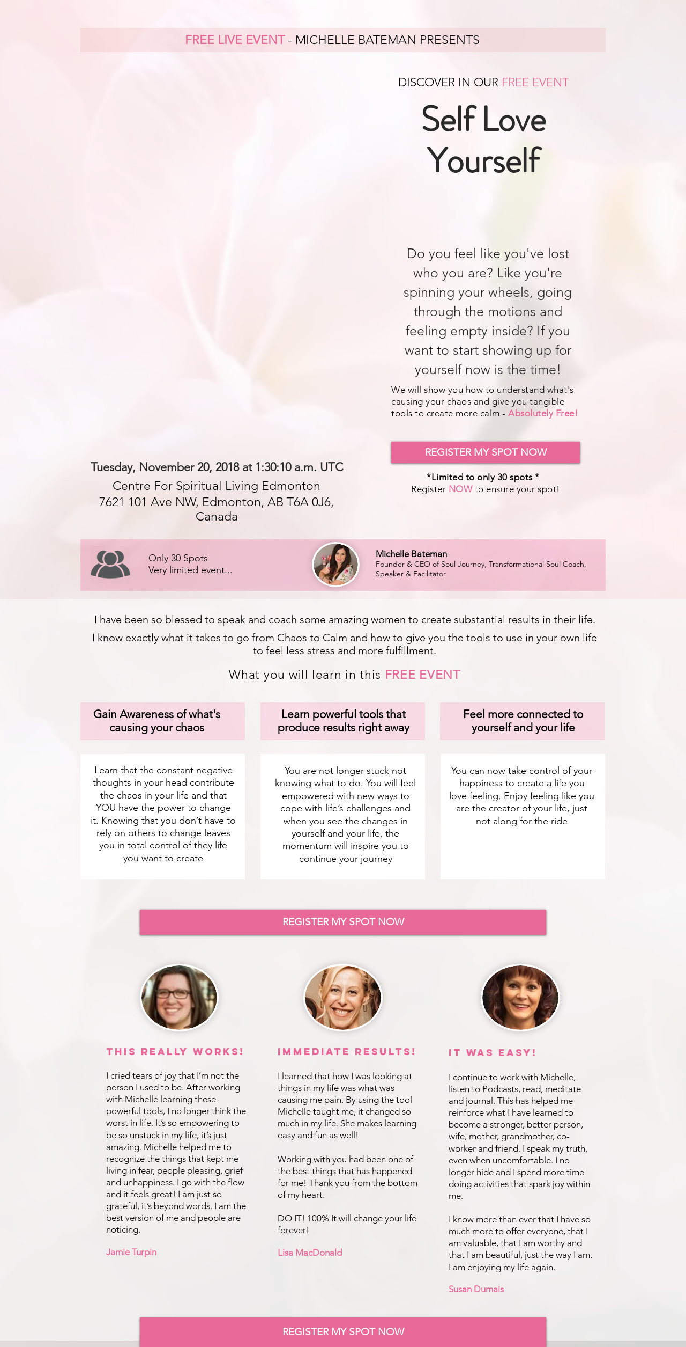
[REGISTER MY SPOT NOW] (485, 452)
